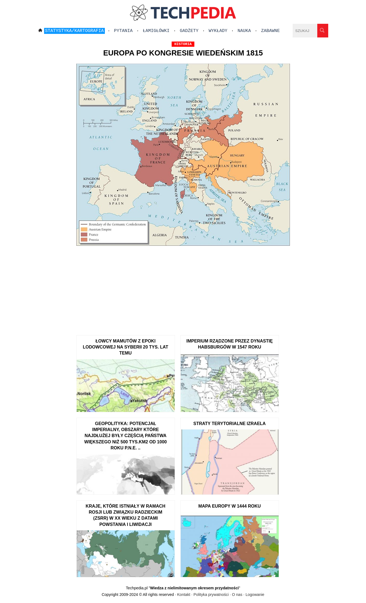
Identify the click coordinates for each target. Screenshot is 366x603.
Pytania (123, 31)
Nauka (244, 31)
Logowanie (255, 594)
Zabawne (270, 31)
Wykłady (218, 31)
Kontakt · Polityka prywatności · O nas (209, 594)
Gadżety (189, 31)
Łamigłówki (156, 31)
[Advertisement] (183, 288)
